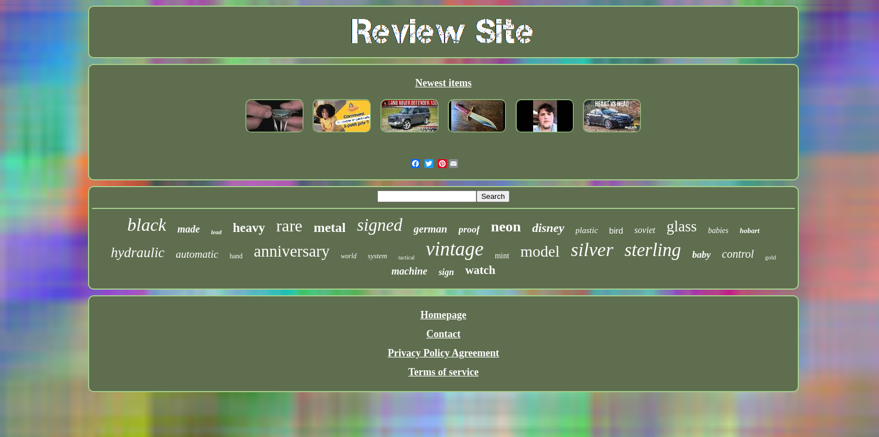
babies (718, 230)
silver (592, 249)
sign (446, 272)
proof (469, 229)
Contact (443, 334)
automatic (196, 254)
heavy (249, 228)
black (146, 225)
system (377, 256)
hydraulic (138, 252)
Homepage (443, 314)
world (349, 256)
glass (682, 226)
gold (770, 257)
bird (616, 230)
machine (409, 271)
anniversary (292, 251)
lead (216, 232)
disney (548, 228)
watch (480, 270)
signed (380, 225)
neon (506, 226)
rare (289, 225)
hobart (750, 230)
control (738, 254)
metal (329, 227)
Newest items (443, 83)
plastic (587, 230)
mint (502, 256)
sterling (652, 250)
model (539, 251)
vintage (455, 249)
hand (235, 256)
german (430, 229)
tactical (407, 257)
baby (701, 254)
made (188, 229)
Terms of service (443, 372)
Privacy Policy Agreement (443, 353)
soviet (645, 230)
